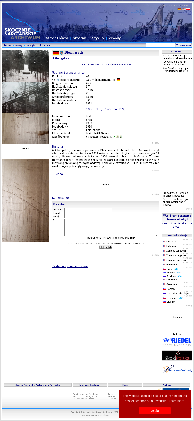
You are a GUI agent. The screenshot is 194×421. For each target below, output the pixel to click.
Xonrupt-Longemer (174, 250)
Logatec (169, 288)
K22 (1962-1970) (115, 109)
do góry (155, 142)
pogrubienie (97, 241)
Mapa (115, 64)
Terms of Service (136, 247)
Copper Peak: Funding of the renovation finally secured (176, 201)
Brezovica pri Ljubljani (176, 293)
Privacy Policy (119, 247)
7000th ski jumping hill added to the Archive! (174, 63)
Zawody (115, 38)
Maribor (172, 272)
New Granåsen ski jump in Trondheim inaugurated (176, 70)
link (136, 241)
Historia (90, 64)
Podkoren (173, 298)
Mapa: (57, 174)
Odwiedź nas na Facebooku (86, 394)
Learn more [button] (176, 401)
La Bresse (169, 241)
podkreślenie (124, 241)
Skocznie (79, 38)
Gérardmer (170, 264)
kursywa (110, 241)
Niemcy (18, 45)
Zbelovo (172, 276)
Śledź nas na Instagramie (85, 396)
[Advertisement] (177, 132)
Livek (170, 269)
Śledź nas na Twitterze (83, 398)
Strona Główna (57, 38)
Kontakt (112, 396)
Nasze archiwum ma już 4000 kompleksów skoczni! (177, 57)
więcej (189, 208)
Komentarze (125, 64)
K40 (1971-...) (94, 109)
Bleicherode (44, 45)
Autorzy (111, 394)
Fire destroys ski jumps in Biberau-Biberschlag (175, 194)
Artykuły (97, 38)
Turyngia (30, 45)
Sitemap (112, 398)
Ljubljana (170, 301)
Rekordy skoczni (103, 64)
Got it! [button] (155, 410)
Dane (82, 64)
